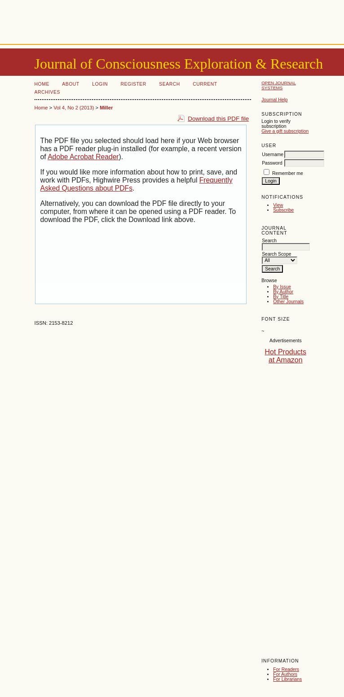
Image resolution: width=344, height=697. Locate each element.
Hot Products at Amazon (285, 356)
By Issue (282, 286)
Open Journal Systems (278, 85)
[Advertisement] (172, 20)
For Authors (285, 674)
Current (205, 84)
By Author (283, 291)
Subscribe (283, 210)
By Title (280, 296)
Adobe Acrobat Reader (83, 157)
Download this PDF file (218, 118)
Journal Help (274, 99)
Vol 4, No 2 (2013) (73, 107)
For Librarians (287, 679)
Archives (47, 92)
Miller (106, 107)
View (278, 205)
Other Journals (288, 301)
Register (133, 84)
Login (100, 84)
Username (272, 154)
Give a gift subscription (285, 131)
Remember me (287, 173)
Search (169, 84)
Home (42, 84)
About (70, 84)
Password (272, 163)
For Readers (286, 669)
